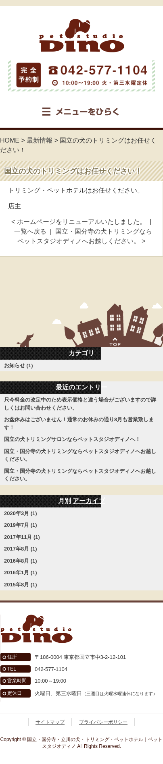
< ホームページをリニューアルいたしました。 (78, 221)
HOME (9, 140)
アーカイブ (89, 500)
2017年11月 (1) (22, 537)
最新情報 (39, 140)
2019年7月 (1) (20, 525)
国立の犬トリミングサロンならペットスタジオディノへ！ (72, 439)
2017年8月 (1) (20, 549)
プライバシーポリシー (103, 722)
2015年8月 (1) (20, 585)
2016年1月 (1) (20, 572)
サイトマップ (50, 722)
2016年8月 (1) (20, 561)
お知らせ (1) (18, 365)
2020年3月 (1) (20, 513)
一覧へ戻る (30, 231)
